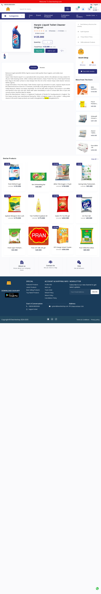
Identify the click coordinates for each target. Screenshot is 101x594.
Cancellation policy (51, 299)
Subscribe (95, 293)
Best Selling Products (33, 291)
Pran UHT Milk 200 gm (38, 248)
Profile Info (48, 286)
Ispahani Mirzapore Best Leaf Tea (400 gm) (14, 216)
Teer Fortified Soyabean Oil (38, 216)
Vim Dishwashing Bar (38, 184)
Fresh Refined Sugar (14, 184)
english (94, 4)
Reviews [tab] (42, 67)
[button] (12, 296)
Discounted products (48, 16)
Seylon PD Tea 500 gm (62, 216)
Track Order (48, 291)
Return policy (49, 296)
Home (31, 16)
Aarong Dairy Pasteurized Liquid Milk (86, 184)
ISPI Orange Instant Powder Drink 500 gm (62, 247)
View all (94, 159)
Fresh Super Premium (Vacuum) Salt (14, 248)
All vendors (79, 16)
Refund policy (49, 294)
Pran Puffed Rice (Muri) (86, 248)
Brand (38, 15)
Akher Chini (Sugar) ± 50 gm (62, 184)
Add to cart (51, 51)
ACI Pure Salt (86, 216)
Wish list (47, 288)
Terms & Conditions (83, 321)
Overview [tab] (33, 67)
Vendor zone (90, 15)
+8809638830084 (8, 4)
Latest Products (31, 288)
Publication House (65, 16)
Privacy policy (95, 321)
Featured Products (32, 286)
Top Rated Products (32, 294)
